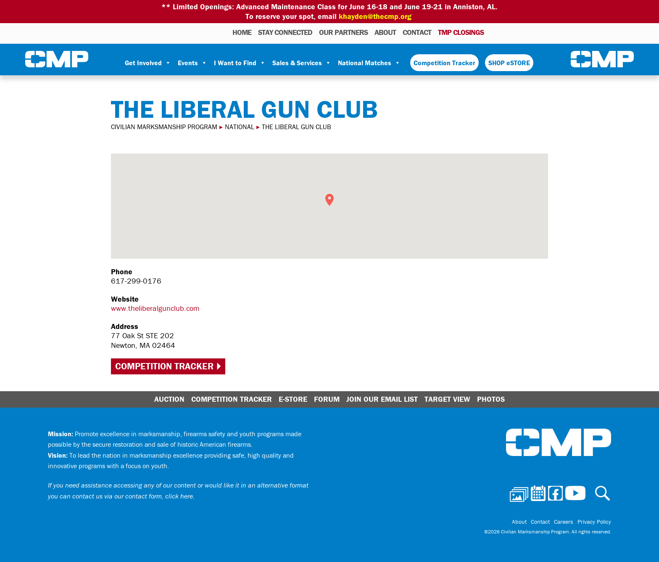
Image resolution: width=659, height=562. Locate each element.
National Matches (369, 62)
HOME (241, 32)
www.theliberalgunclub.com (155, 308)
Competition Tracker (444, 62)
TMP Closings (461, 32)
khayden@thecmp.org (375, 16)
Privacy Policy (594, 521)
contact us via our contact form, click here (132, 496)
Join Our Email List (382, 399)
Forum (327, 399)
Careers (563, 521)
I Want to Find (240, 62)
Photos (493, 32)
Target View (447, 399)
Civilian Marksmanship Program (56, 59)
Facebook (518, 32)
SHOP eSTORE (509, 62)
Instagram (529, 32)
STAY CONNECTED (285, 32)
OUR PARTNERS (343, 32)
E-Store (293, 399)
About (385, 32)
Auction (169, 399)
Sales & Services (301, 62)
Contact (417, 32)
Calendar (506, 32)
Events (192, 62)
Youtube (541, 32)
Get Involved (148, 62)
